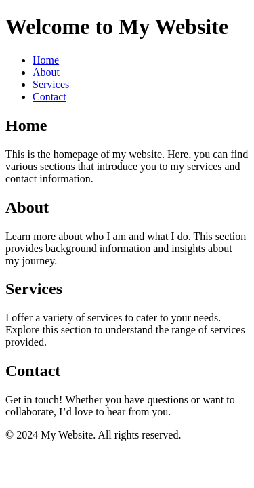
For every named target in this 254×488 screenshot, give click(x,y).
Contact (49, 96)
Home (46, 60)
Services (51, 84)
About (46, 72)
